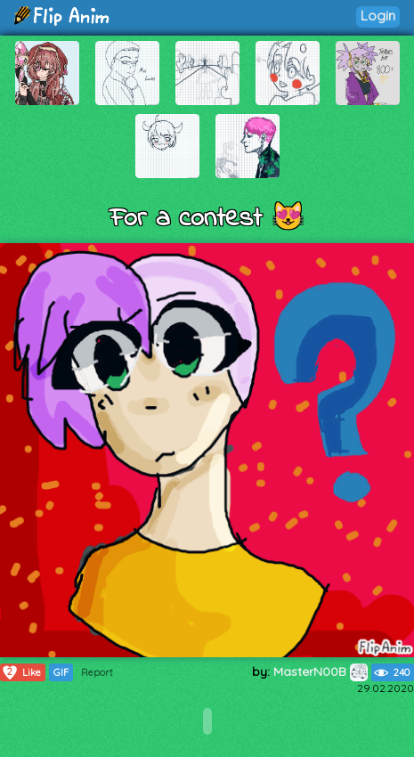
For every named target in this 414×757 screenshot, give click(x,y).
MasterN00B (320, 671)
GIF (61, 672)
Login (378, 15)
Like (21, 672)
